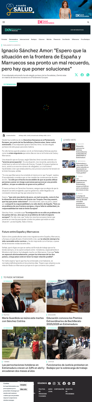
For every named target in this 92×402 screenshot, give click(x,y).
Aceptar (23, 385)
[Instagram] (54, 383)
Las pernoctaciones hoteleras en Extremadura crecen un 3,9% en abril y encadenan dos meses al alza (82, 184)
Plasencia (57, 39)
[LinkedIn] (73, 383)
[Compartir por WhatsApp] (88, 75)
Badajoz (34, 39)
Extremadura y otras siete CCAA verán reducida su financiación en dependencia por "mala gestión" (82, 168)
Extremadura (13, 39)
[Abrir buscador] (88, 22)
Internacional (24, 39)
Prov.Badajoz (85, 39)
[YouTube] (49, 383)
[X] (59, 383)
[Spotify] (69, 383)
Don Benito (66, 39)
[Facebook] (64, 383)
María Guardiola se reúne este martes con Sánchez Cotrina (23, 319)
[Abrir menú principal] (4, 22)
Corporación (59, 389)
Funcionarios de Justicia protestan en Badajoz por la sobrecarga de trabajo (67, 366)
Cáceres (42, 39)
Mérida (49, 39)
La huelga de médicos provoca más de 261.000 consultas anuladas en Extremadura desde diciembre (82, 201)
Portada (4, 39)
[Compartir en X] (76, 75)
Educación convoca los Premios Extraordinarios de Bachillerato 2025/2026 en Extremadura (81, 152)
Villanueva (75, 39)
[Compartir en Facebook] (82, 75)
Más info (23, 389)
